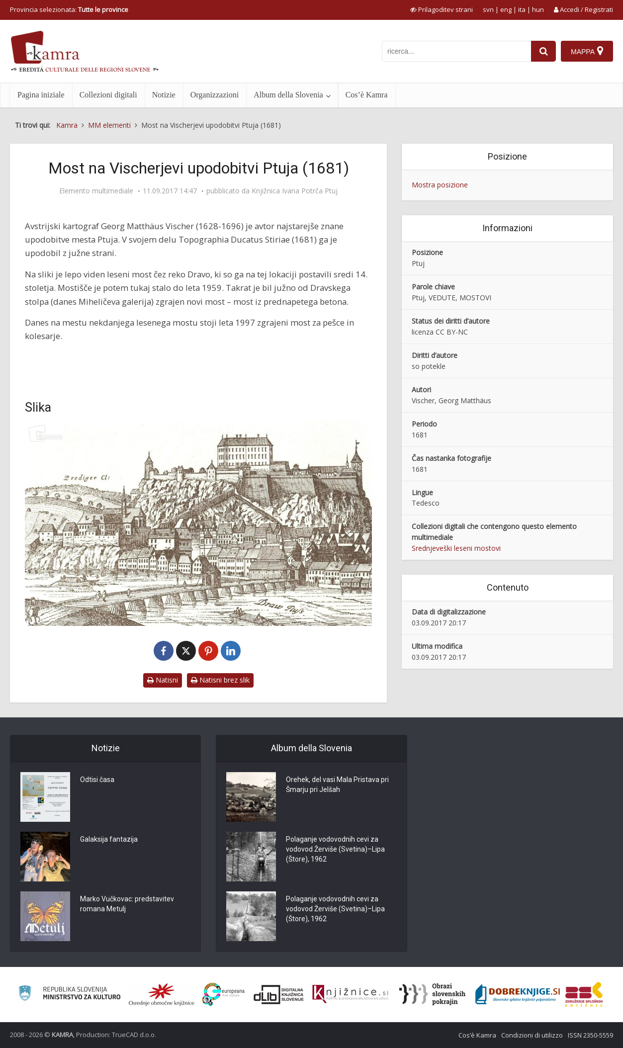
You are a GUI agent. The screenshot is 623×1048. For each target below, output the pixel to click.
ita (522, 9)
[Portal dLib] (279, 994)
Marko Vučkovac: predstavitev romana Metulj (127, 904)
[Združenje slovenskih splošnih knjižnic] (350, 994)
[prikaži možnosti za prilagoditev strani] (441, 9)
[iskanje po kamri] (456, 51)
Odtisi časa (97, 780)
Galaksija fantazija (109, 839)
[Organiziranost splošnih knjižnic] (161, 994)
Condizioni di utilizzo (532, 1035)
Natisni (162, 680)
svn (488, 9)
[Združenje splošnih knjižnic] (584, 994)
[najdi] (543, 51)
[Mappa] (587, 51)
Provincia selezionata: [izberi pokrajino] (69, 9)
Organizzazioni (214, 94)
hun (538, 9)
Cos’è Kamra (367, 94)
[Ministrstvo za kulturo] (69, 994)
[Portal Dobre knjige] (517, 994)
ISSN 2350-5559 (590, 1035)
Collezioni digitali (108, 94)
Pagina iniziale (41, 94)
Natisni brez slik (220, 680)
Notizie (164, 94)
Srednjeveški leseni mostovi (456, 548)
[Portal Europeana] (223, 994)
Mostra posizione (440, 184)
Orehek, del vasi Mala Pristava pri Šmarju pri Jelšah (337, 784)
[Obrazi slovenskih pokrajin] (432, 994)
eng (506, 9)
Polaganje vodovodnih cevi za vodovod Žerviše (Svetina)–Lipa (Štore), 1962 (335, 849)
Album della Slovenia (288, 94)
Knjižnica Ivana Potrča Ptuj (295, 190)
